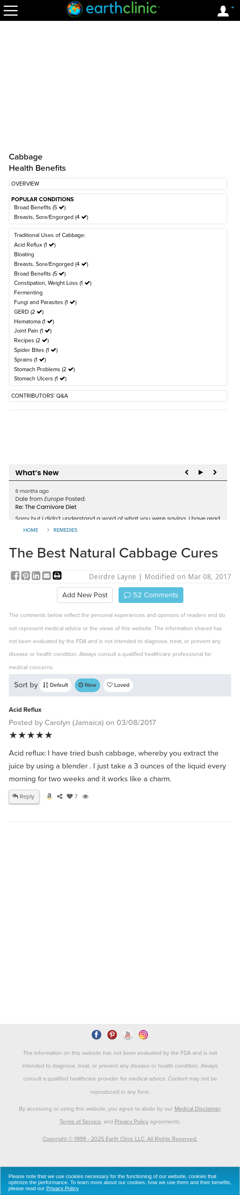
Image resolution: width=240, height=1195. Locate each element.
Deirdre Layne (112, 576)
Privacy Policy (131, 1121)
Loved (118, 685)
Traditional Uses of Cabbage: (49, 235)
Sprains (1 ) (30, 359)
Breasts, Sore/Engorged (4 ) (51, 217)
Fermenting (28, 292)
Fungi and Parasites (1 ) (45, 302)
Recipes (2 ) (31, 340)
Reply (23, 796)
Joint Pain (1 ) (32, 330)
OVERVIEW (25, 183)
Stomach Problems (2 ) (44, 369)
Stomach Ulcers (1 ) (40, 378)
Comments (151, 594)
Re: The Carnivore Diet (45, 507)
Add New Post (84, 594)
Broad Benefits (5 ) (40, 207)
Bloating (24, 254)
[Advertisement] (76, 945)
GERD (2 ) (28, 311)
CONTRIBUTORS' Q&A (39, 395)
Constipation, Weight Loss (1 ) (52, 283)
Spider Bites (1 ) (35, 350)
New (87, 685)
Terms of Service (80, 1121)
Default (55, 685)
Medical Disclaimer (197, 1108)
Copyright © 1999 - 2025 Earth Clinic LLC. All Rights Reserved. (120, 1139)
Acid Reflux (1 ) (34, 244)
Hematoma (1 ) (34, 321)
